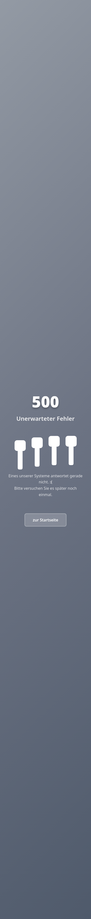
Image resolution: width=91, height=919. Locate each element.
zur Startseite (45, 520)
